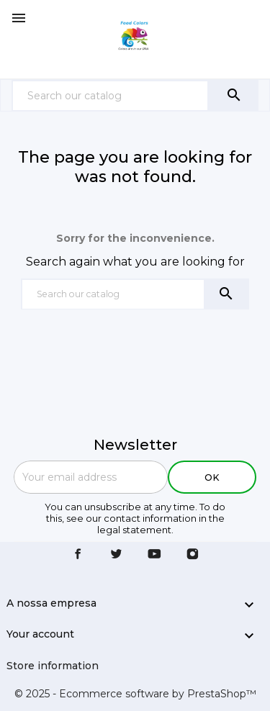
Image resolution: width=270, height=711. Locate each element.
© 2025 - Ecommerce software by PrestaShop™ (135, 693)
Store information (52, 665)
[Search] (110, 95)
